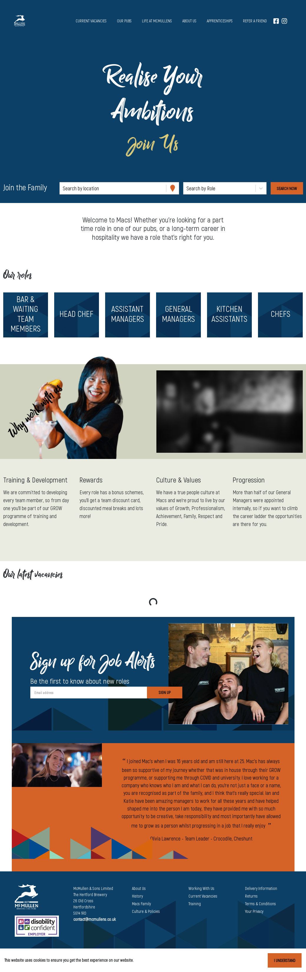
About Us (139, 888)
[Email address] (88, 692)
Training (194, 903)
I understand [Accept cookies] (284, 960)
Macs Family (141, 903)
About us (189, 20)
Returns (251, 895)
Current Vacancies (202, 895)
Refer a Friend (255, 20)
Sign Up (165, 692)
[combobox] (63, 188)
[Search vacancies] (287, 188)
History (137, 895)
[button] (25, 315)
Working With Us (201, 888)
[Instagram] (284, 21)
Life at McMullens (157, 20)
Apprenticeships (220, 20)
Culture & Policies (146, 911)
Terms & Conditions (260, 903)
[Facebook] (276, 21)
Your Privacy (254, 911)
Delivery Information (261, 888)
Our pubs (124, 20)
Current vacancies (91, 20)
